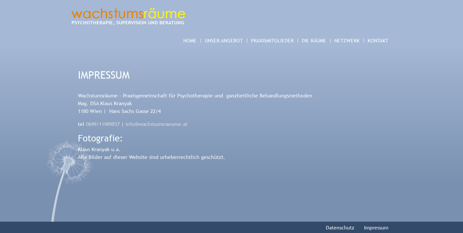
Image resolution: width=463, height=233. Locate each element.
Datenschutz (340, 227)
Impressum (376, 227)
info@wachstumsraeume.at (156, 124)
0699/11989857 (103, 124)
